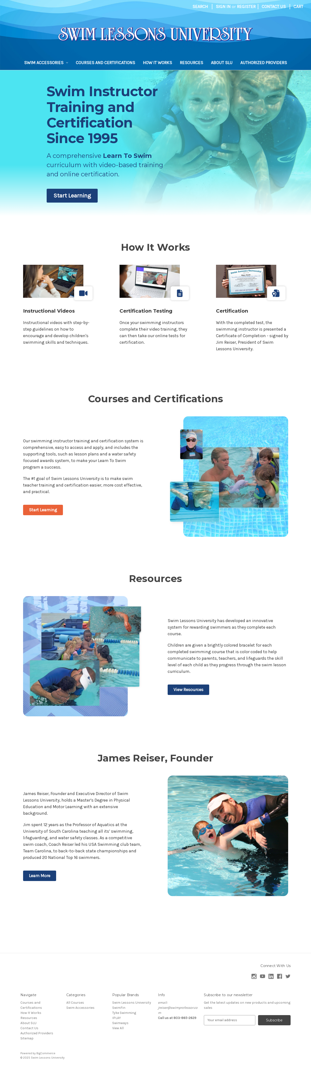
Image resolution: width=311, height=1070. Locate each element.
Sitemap (27, 1038)
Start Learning (72, 195)
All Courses (75, 1003)
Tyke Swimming (124, 1013)
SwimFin (118, 1008)
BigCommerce (45, 1053)
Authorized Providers (263, 62)
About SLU (222, 62)
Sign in (223, 6)
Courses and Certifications (105, 62)
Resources (191, 62)
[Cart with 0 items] (298, 6)
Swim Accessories (46, 62)
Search (200, 6)
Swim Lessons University (131, 1003)
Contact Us (274, 6)
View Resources (188, 689)
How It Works (157, 62)
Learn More (39, 875)
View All (118, 1028)
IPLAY (116, 1018)
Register (246, 6)
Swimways (120, 1023)
